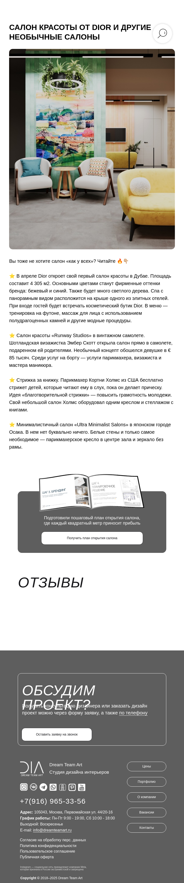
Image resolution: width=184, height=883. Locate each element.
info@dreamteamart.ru (52, 829)
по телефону (133, 712)
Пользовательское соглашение (47, 851)
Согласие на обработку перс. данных (53, 839)
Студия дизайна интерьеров (79, 771)
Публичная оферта (37, 856)
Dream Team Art (65, 764)
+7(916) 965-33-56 (53, 801)
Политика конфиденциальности (48, 845)
